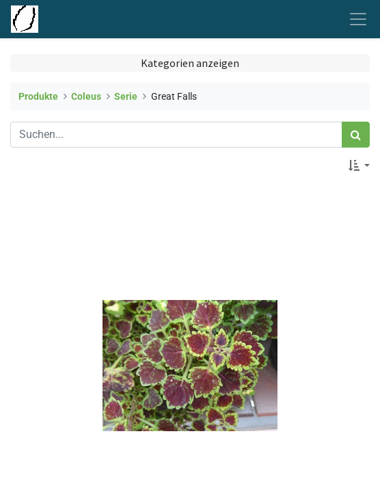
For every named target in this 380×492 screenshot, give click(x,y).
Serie (125, 96)
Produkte (38, 96)
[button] (359, 165)
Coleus (86, 96)
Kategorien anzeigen (190, 63)
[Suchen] (356, 135)
